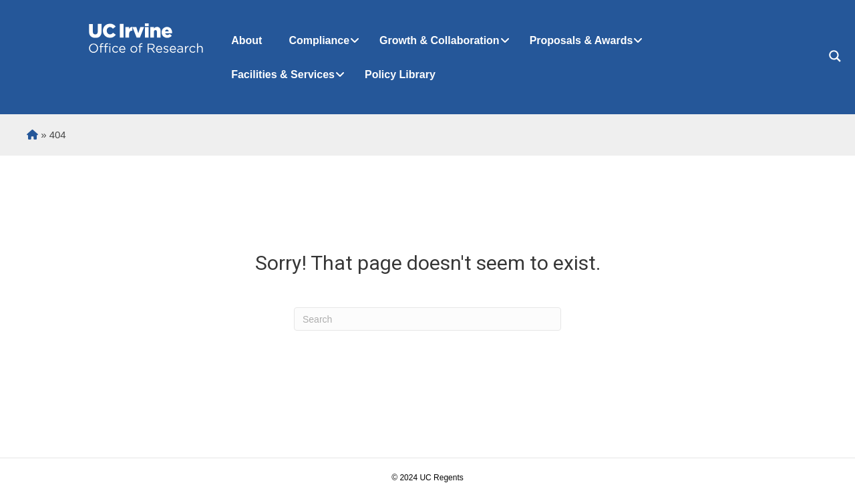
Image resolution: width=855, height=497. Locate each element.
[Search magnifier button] (835, 56)
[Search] (427, 319)
